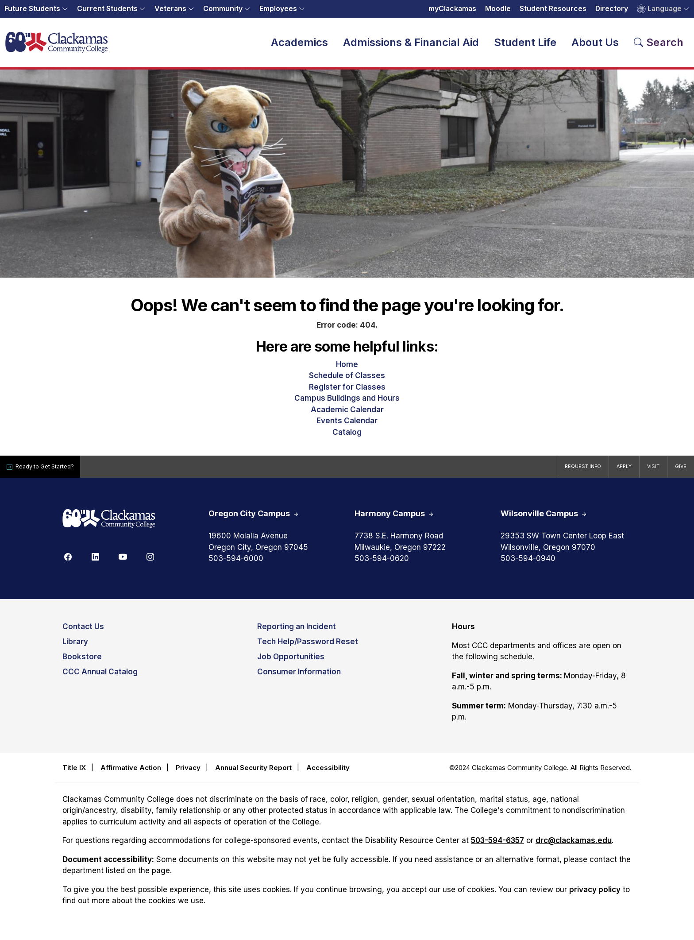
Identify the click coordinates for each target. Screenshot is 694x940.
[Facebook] (67, 560)
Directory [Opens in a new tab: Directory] (611, 8)
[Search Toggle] (658, 44)
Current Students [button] (107, 8)
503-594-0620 (382, 562)
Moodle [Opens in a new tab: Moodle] (498, 8)
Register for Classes (347, 390)
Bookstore (82, 660)
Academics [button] (299, 44)
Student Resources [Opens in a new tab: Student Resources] (553, 8)
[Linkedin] (95, 560)
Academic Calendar (347, 413)
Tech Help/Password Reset (307, 645)
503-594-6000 (235, 562)
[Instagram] (150, 560)
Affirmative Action (130, 771)
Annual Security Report (253, 771)
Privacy (188, 771)
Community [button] (223, 8)
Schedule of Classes (347, 379)
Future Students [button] (32, 8)
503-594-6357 (497, 844)
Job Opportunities (290, 660)
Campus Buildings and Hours (347, 402)
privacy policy (595, 893)
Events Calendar (347, 424)
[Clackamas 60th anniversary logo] (108, 523)
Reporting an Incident (296, 630)
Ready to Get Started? (48, 470)
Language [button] (659, 8)
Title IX (74, 771)
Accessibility (328, 771)
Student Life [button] (525, 44)
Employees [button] (278, 8)
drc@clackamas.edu (574, 844)
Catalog (347, 435)
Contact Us (83, 630)
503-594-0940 (528, 562)
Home (347, 368)
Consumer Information (299, 675)
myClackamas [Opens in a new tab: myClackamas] (452, 8)
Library (75, 645)
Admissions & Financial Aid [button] (411, 44)
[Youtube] (122, 560)
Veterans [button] (170, 8)
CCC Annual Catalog (100, 675)
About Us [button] (595, 44)
